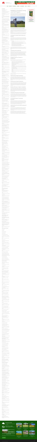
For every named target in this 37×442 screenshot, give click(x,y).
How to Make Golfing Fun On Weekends (5, 235)
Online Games (3, 229)
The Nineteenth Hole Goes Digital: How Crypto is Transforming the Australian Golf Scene (6, 95)
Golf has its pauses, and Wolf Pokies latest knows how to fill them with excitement (5, 54)
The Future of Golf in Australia (4, 78)
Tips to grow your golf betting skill (5, 247)
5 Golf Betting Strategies (4, 415)
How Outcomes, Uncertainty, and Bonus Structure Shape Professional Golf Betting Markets (5, 17)
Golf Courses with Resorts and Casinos (5, 330)
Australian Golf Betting (4, 231)
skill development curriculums (19, 107)
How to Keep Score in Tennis (4, 323)
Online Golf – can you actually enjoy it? (5, 331)
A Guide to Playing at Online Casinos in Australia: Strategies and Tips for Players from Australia (5, 218)
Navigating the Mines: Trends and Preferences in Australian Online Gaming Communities (5, 417)
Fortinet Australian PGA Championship (5, 333)
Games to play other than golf (4, 406)
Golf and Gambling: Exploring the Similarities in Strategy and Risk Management (5, 189)
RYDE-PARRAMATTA (19, 422)
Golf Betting (3, 230)
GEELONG (32, 422)
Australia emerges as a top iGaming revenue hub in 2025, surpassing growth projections (5, 115)
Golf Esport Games (3, 233)
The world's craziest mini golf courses (5, 312)
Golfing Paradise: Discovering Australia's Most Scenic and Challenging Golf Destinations (5, 225)
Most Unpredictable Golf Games (5, 234)
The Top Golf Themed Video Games (5, 347)
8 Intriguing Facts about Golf (4, 332)
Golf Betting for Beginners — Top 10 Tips (5, 311)
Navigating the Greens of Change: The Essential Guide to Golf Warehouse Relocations (5, 160)
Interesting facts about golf (4, 181)
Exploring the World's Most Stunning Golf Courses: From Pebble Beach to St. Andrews (5, 135)
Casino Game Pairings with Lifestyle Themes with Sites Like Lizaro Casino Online (5, 83)
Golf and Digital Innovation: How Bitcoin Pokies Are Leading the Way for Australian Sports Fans (5, 174)
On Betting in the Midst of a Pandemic (5, 242)
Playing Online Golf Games (4, 261)
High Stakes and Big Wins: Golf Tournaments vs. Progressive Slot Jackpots (5, 144)
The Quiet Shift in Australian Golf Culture (5, 43)
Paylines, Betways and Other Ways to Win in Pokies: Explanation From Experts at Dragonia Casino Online (5, 71)
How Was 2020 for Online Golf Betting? (5, 246)
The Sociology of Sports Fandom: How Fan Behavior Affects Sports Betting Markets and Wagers (5, 338)
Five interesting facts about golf (5, 303)
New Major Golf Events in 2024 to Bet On (5, 175)
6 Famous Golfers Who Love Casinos (5, 270)
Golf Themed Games (4, 232)
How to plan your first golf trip (4, 322)
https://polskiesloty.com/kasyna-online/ (19, 39)
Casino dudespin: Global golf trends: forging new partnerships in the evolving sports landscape (5, 75)
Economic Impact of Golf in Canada (5, 309)
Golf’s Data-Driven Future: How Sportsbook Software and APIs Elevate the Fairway (6, 64)
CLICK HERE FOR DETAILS (31, 21)
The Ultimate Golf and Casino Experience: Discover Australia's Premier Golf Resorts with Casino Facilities (5, 374)
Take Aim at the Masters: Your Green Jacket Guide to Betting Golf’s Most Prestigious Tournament (5, 215)
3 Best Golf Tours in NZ (4, 395)
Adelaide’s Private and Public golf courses (5, 206)
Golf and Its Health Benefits (4, 113)
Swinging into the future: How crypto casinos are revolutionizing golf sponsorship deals (5, 130)
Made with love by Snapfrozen (32, 441)
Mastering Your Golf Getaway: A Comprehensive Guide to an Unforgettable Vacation (5, 392)
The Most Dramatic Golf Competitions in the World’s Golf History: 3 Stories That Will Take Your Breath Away (5, 125)
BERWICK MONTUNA (19, 430)
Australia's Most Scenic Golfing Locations (5, 212)
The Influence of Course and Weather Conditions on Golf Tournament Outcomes (5, 108)
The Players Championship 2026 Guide (5, 18)
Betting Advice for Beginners (4, 310)
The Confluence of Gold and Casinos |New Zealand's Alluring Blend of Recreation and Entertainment (6, 203)
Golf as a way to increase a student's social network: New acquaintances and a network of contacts (5, 370)
